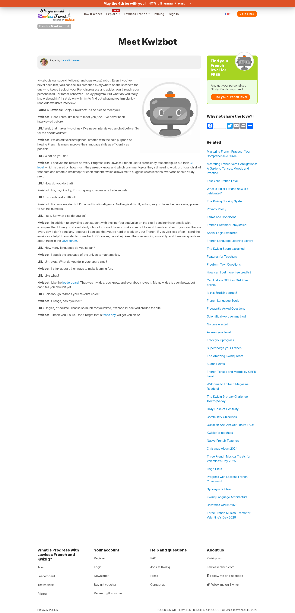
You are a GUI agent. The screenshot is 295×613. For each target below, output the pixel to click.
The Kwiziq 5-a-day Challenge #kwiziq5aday (227, 399)
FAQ (153, 558)
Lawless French (137, 14)
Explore (113, 14)
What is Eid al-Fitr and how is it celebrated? (227, 191)
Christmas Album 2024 (222, 448)
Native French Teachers (223, 440)
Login (97, 567)
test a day (109, 315)
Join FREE (247, 14)
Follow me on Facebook (225, 576)
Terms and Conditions (221, 217)
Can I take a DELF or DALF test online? (228, 282)
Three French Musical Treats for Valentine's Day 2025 (228, 459)
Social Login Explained (222, 233)
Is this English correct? (222, 293)
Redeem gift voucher (108, 593)
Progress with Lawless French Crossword (227, 479)
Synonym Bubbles (219, 489)
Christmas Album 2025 (222, 505)
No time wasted (217, 324)
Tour (40, 567)
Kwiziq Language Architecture (227, 497)
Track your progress (220, 340)
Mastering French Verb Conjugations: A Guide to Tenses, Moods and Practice (232, 168)
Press (154, 576)
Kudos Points (216, 364)
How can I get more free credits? (229, 272)
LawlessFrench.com (220, 567)
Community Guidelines (222, 417)
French (43, 26)
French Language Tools (223, 300)
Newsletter (101, 576)
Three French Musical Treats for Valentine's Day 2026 (228, 515)
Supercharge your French (224, 348)
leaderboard (70, 282)
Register (99, 558)
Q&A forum (69, 241)
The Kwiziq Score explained (226, 249)
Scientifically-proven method (226, 316)
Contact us (157, 584)
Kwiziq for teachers (220, 433)
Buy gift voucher (105, 584)
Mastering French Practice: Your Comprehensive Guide (228, 154)
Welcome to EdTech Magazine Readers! (228, 386)
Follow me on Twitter (223, 584)
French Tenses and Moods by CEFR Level (231, 374)
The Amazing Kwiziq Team (225, 356)
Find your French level (230, 97)
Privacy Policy (216, 209)
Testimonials (45, 585)
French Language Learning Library (230, 241)
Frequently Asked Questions (226, 308)
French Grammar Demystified (226, 225)
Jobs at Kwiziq (160, 567)
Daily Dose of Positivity (223, 409)
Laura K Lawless (71, 60)
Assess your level (219, 332)
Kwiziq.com (214, 558)
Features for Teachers (222, 256)
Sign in (174, 14)
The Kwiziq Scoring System (225, 201)
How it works (92, 14)
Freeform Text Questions (224, 264)
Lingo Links (214, 469)
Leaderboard (46, 576)
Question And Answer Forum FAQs (230, 425)
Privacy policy (47, 609)
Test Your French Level (222, 181)
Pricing (159, 14)
